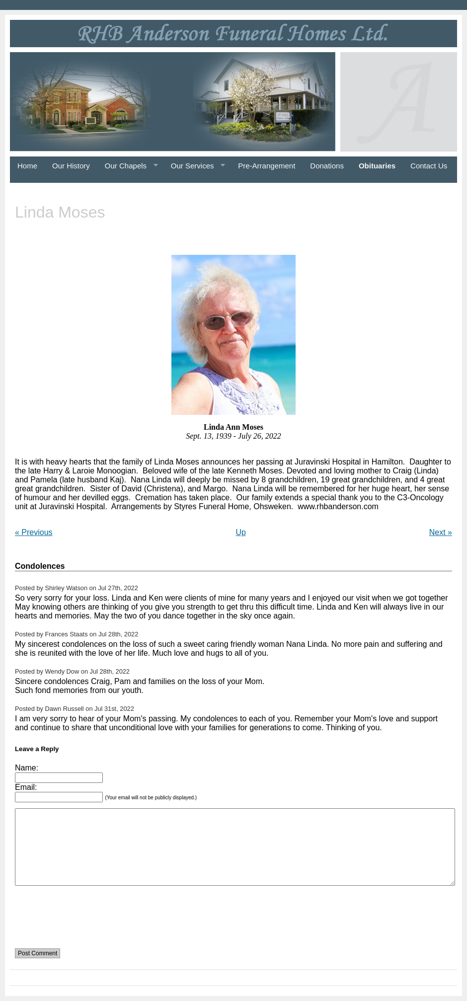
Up (240, 532)
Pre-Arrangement (266, 165)
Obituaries (377, 165)
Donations (327, 165)
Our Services (194, 165)
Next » (440, 532)
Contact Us (428, 165)
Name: (26, 768)
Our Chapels (127, 165)
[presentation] (90, 911)
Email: (26, 787)
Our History (71, 165)
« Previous (34, 532)
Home (27, 165)
